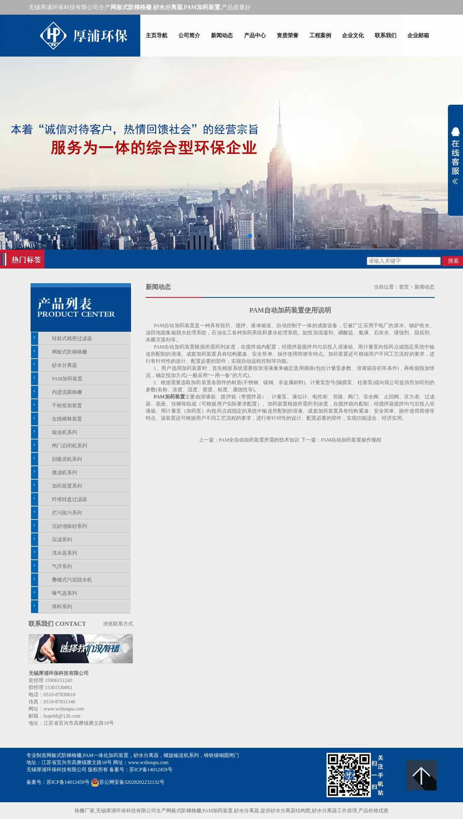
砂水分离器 (64, 365)
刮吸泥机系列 (67, 459)
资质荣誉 (287, 35)
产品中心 (255, 35)
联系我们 (385, 35)
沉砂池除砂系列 (69, 526)
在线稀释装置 (67, 419)
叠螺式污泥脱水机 (72, 580)
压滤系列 (62, 540)
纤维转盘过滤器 (69, 499)
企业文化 (353, 35)
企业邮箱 (418, 35)
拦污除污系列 (67, 513)
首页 (404, 287)
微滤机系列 (64, 472)
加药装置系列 (67, 486)
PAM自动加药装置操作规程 (351, 440)
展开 (455, 156)
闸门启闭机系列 (69, 446)
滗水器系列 (64, 553)
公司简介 (189, 35)
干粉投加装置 (67, 405)
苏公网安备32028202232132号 (128, 782)
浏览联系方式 (118, 624)
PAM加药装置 (67, 379)
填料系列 (62, 607)
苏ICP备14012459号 (150, 769)
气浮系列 (62, 566)
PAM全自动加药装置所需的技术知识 (259, 440)
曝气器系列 (64, 593)
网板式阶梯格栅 (69, 352)
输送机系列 (64, 432)
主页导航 (156, 35)
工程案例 (320, 35)
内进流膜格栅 (67, 392)
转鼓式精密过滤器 (72, 338)
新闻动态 (222, 35)
